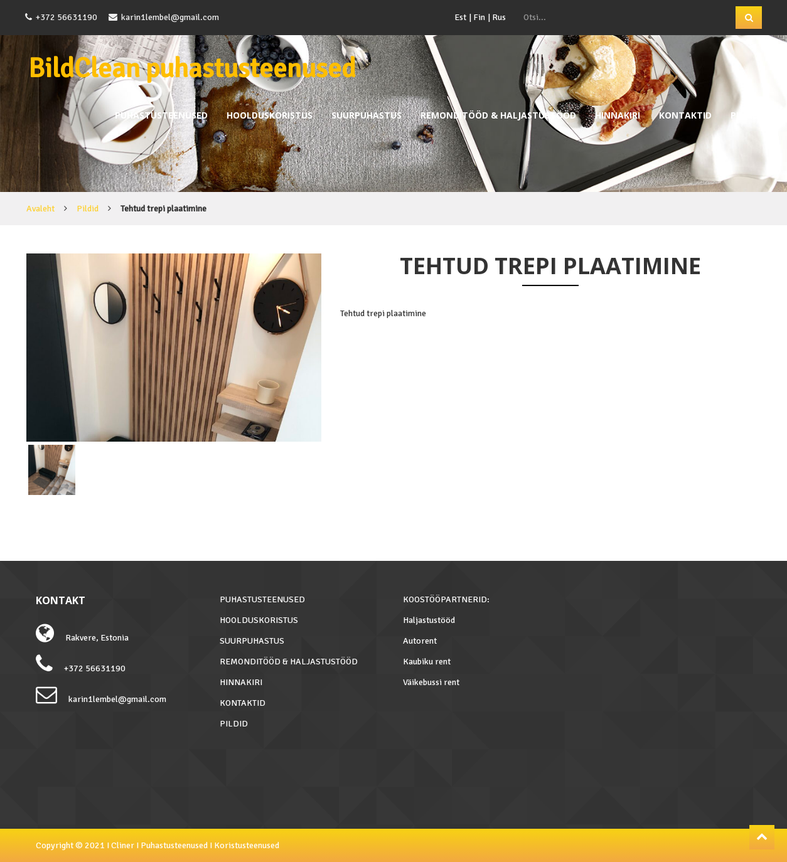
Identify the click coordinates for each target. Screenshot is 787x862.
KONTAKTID (685, 115)
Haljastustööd (429, 620)
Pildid (88, 208)
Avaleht (40, 208)
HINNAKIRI (617, 115)
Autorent (420, 641)
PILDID (745, 115)
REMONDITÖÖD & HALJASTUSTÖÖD (498, 115)
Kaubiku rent (427, 661)
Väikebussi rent (431, 682)
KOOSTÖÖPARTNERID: (446, 599)
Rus (499, 17)
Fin (479, 17)
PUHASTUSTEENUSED (161, 115)
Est (460, 17)
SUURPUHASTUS (366, 115)
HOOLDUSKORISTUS (270, 115)
